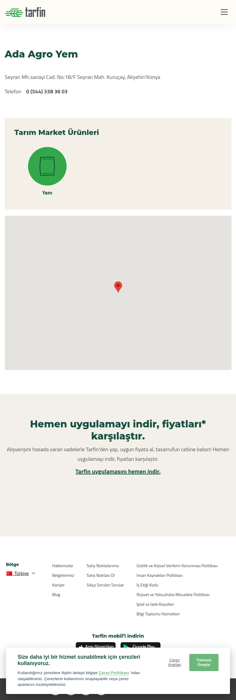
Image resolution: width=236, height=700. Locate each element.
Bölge (12, 564)
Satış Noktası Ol (101, 575)
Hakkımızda (62, 565)
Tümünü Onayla (203, 662)
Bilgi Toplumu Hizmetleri (158, 614)
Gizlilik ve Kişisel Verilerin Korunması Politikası (177, 565)
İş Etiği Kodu (147, 585)
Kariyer (58, 585)
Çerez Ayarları (174, 662)
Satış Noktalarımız (103, 565)
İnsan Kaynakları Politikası (159, 575)
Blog (56, 594)
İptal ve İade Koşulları (155, 604)
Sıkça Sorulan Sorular (105, 585)
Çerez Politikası (114, 672)
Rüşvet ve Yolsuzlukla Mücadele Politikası (173, 594)
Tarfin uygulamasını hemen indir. (118, 471)
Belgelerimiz (63, 575)
